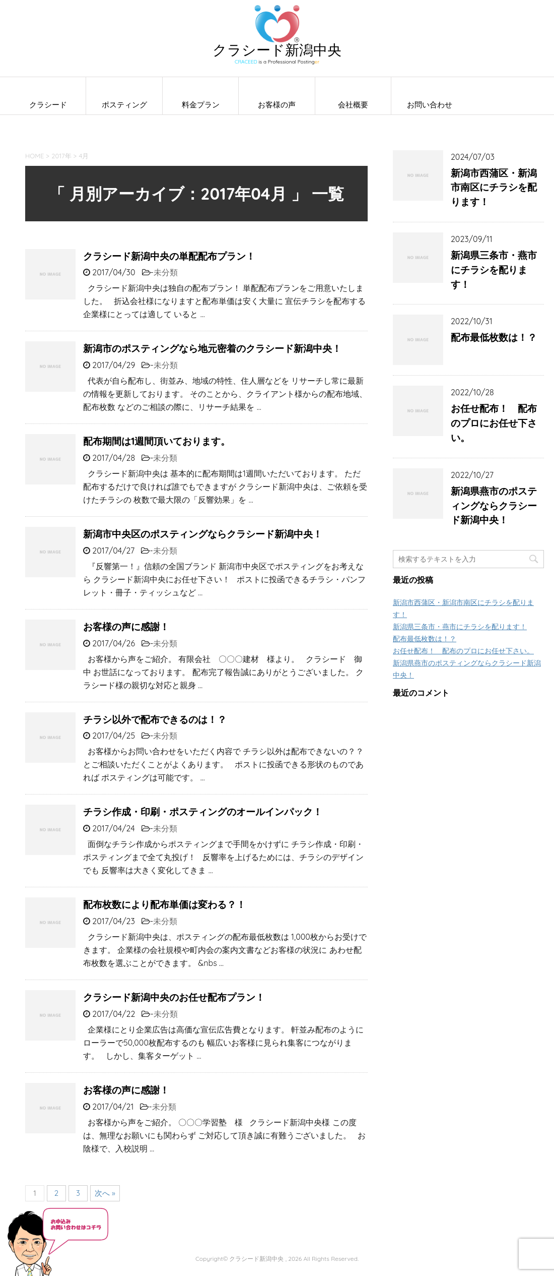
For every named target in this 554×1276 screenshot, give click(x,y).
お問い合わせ (429, 104)
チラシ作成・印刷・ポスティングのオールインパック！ (202, 812)
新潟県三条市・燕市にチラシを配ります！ (494, 269)
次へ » (105, 1193)
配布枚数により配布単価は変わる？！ (164, 904)
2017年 (61, 156)
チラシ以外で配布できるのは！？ (155, 719)
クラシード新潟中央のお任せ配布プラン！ (174, 997)
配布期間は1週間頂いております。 (156, 441)
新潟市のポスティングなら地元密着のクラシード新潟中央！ (212, 348)
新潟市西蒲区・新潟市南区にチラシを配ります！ (494, 187)
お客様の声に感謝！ (126, 627)
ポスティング (124, 104)
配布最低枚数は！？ (494, 337)
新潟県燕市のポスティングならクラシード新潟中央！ (494, 505)
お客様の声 (277, 104)
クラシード (48, 104)
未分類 (166, 272)
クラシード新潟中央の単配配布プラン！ (169, 256)
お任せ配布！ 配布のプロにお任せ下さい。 (494, 423)
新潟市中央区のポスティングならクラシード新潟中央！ (202, 534)
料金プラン (201, 104)
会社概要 (353, 104)
